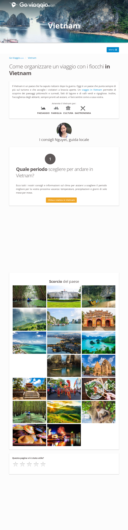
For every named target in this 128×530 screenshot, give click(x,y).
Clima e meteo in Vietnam (61, 200)
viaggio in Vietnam (92, 89)
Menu (113, 49)
